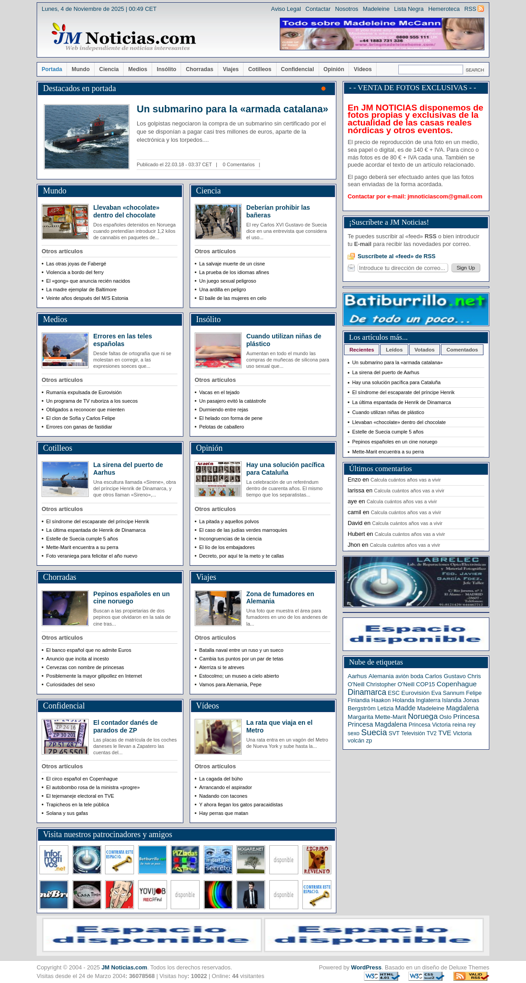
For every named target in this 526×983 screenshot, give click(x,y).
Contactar (318, 8)
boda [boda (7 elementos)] (417, 676)
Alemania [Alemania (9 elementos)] (381, 676)
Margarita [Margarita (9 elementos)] (360, 716)
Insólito (166, 69)
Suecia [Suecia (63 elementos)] (374, 732)
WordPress (366, 967)
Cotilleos (259, 69)
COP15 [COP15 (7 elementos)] (425, 684)
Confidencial (297, 69)
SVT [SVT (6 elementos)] (393, 733)
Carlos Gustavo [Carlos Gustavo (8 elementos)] (445, 676)
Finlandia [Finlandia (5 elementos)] (359, 700)
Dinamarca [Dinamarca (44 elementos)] (367, 692)
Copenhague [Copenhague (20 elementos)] (457, 684)
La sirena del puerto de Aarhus (385, 372)
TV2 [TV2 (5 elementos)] (431, 733)
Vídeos (363, 69)
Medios (137, 69)
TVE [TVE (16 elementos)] (444, 733)
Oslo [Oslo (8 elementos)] (446, 716)
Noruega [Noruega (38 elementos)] (423, 716)
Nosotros (346, 8)
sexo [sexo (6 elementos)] (353, 733)
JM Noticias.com (124, 967)
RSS (470, 8)
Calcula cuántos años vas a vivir (406, 479)
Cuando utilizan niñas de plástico (388, 412)
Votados (425, 349)
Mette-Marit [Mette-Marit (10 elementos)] (390, 716)
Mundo (81, 69)
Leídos (394, 349)
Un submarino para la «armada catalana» (232, 109)
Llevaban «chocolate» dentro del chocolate (126, 211)
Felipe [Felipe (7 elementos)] (474, 692)
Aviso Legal (286, 8)
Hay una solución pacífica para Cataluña (285, 468)
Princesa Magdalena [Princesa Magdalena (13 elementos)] (377, 724)
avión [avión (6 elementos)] (402, 676)
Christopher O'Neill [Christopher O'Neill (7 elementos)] (390, 684)
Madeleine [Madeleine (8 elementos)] (430, 708)
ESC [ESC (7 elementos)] (394, 692)
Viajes (231, 69)
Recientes (361, 349)
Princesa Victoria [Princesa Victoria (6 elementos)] (430, 725)
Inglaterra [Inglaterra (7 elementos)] (428, 700)
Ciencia (109, 69)
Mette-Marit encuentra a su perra (388, 451)
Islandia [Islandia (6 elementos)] (452, 700)
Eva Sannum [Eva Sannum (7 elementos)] (447, 692)
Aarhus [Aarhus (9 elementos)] (357, 676)
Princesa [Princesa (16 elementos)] (466, 716)
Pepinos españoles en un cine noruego (131, 597)
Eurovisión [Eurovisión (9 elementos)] (416, 692)
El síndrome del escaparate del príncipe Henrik (403, 392)
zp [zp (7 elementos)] (369, 740)
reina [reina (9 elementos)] (459, 724)
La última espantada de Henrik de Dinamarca (401, 402)
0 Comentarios (239, 164)
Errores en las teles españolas (122, 339)
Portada (52, 69)
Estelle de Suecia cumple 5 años (388, 431)
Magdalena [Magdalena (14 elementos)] (462, 708)
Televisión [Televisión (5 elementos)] (413, 733)
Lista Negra (409, 8)
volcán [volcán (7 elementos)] (356, 740)
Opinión (334, 69)
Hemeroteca (444, 8)
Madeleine (376, 8)
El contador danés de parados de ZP (125, 726)
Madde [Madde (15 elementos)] (405, 708)
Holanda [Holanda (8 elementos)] (403, 700)
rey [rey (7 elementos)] (472, 724)
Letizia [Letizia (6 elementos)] (385, 708)
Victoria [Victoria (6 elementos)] (462, 733)
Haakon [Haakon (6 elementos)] (381, 700)
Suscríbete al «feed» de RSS (396, 256)
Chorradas (199, 69)
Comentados (462, 349)
